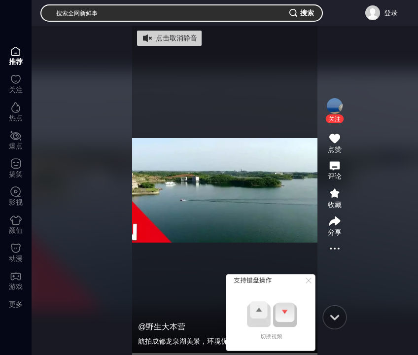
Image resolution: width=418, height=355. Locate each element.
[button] (335, 119)
